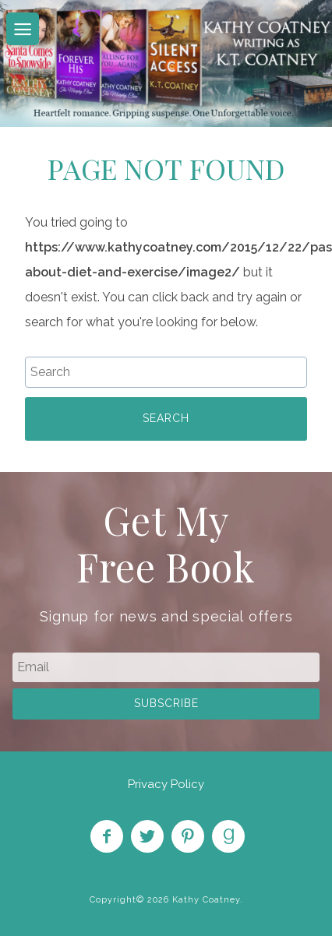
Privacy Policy (166, 784)
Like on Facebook (106, 836)
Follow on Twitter (147, 836)
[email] (166, 667)
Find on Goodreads (228, 836)
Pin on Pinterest (187, 836)
